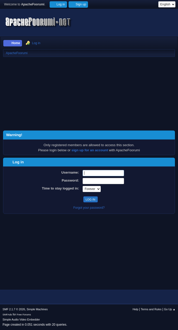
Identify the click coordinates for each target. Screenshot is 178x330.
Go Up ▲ (169, 309)
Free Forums (24, 314)
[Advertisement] (89, 95)
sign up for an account (90, 150)
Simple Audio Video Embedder (21, 319)
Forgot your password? (89, 207)
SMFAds (7, 314)
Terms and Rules (151, 309)
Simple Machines (37, 309)
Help (135, 309)
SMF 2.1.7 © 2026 (14, 309)
